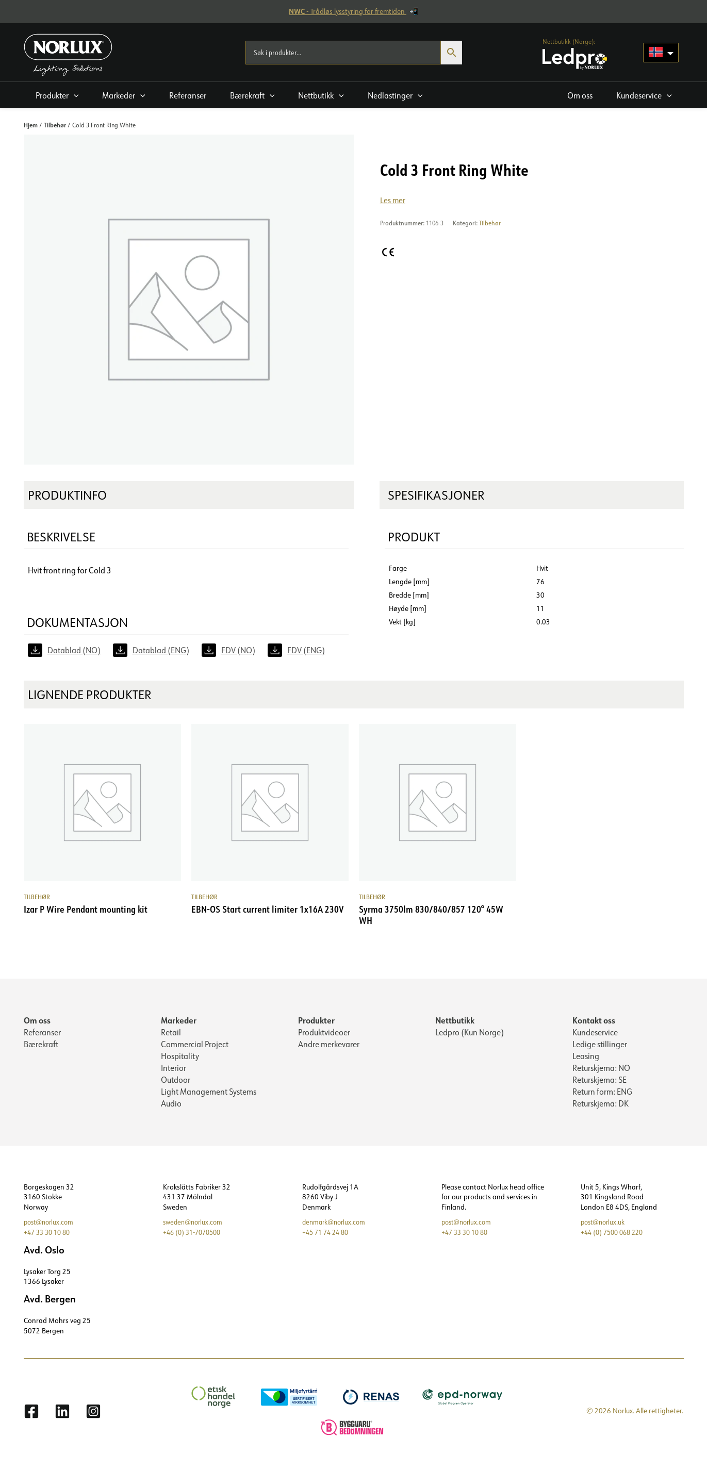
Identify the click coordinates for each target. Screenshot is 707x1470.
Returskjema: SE (599, 1083)
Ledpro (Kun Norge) (469, 1033)
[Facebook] (31, 1416)
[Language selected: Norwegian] (661, 52)
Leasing (585, 1058)
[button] (57, 95)
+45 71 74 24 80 (328, 1236)
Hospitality (180, 1058)
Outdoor (175, 1083)
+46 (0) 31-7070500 (195, 1236)
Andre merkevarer (328, 1045)
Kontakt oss (593, 1020)
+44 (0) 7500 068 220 (615, 1236)
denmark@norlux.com (336, 1226)
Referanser (42, 1033)
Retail (171, 1033)
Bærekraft (41, 1045)
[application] (74, 95)
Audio (171, 1107)
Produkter (316, 1020)
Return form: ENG (602, 1095)
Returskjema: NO (601, 1070)
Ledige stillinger (599, 1045)
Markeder (178, 1020)
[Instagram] (93, 1416)
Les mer (393, 200)
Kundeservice (595, 1033)
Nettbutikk (454, 1020)
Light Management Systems (208, 1095)
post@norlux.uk (605, 1226)
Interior (173, 1070)
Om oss (37, 1020)
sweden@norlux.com (195, 1226)
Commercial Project (194, 1045)
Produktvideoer (324, 1033)
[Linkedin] (62, 1416)
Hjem (31, 125)
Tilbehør (55, 125)
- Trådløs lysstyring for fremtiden (347, 11)
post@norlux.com (51, 1226)
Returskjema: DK (600, 1107)
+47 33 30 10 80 (49, 1236)
